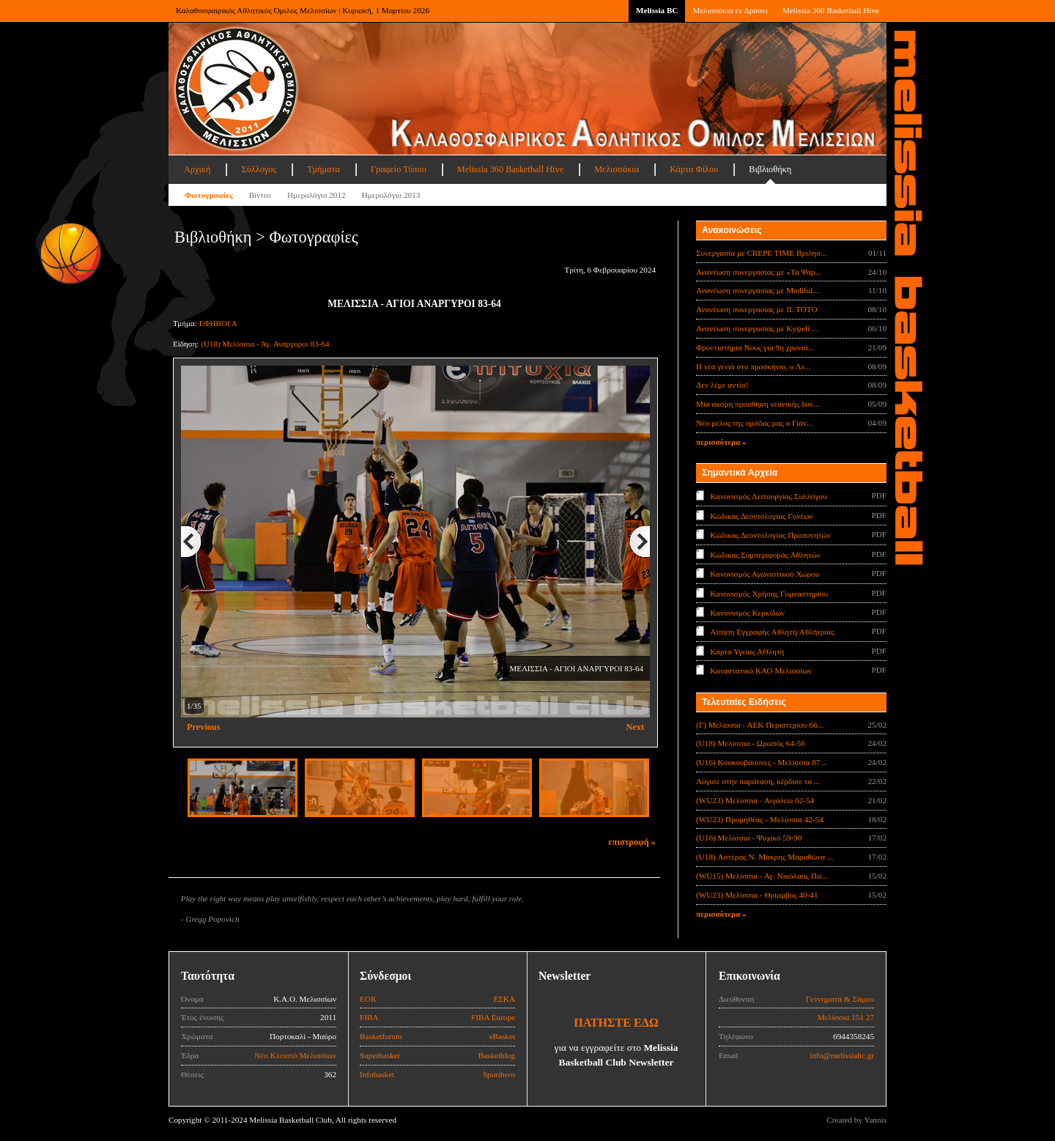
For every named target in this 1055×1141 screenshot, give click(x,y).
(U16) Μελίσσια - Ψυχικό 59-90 (749, 837)
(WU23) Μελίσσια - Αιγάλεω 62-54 (755, 800)
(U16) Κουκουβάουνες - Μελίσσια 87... (761, 762)
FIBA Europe (493, 1017)
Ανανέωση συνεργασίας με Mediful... (757, 290)
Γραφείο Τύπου (398, 169)
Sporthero (499, 1074)
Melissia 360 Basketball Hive (830, 10)
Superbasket (380, 1055)
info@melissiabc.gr (842, 1055)
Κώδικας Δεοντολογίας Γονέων (761, 515)
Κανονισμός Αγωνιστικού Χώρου (764, 573)
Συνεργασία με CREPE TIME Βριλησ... (761, 252)
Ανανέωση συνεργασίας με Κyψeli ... (757, 328)
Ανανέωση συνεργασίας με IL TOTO (756, 309)
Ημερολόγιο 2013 (391, 195)
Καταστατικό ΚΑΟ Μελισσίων (761, 670)
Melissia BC (657, 10)
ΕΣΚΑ (504, 998)
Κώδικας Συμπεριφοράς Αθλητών (765, 554)
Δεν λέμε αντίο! (722, 384)
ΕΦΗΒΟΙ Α (218, 323)
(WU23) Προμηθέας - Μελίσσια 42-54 (759, 819)
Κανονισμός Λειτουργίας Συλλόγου (768, 496)
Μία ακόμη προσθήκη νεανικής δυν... (757, 403)
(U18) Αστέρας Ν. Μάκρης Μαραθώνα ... (764, 856)
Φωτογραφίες (209, 195)
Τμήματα (323, 169)
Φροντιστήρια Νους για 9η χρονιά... (755, 347)
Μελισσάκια (616, 169)
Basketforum (381, 1036)
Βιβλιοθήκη (770, 169)
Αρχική (197, 169)
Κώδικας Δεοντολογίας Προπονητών (770, 535)
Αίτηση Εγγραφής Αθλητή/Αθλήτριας (772, 631)
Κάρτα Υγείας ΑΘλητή (747, 651)
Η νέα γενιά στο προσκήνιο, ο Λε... (753, 366)
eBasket (502, 1036)
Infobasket (377, 1074)
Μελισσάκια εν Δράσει (729, 10)
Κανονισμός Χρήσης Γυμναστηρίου (769, 592)
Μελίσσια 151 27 (845, 1017)
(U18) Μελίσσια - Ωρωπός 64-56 (750, 743)
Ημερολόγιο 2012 (316, 195)
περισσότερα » (721, 441)
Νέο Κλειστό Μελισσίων (295, 1055)
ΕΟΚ (368, 998)
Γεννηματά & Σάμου (840, 998)
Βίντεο (260, 195)
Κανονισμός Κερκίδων (747, 612)
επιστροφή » (632, 842)
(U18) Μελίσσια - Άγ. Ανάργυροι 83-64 (265, 343)
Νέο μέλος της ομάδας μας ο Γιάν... (754, 422)
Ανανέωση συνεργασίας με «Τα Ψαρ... (758, 271)
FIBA (369, 1017)
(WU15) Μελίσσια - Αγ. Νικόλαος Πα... (761, 875)
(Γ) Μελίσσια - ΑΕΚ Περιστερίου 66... (759, 724)
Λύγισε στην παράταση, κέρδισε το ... (758, 781)
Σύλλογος (258, 169)
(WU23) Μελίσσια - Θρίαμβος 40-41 (757, 894)
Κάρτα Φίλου (694, 169)
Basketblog (496, 1055)
